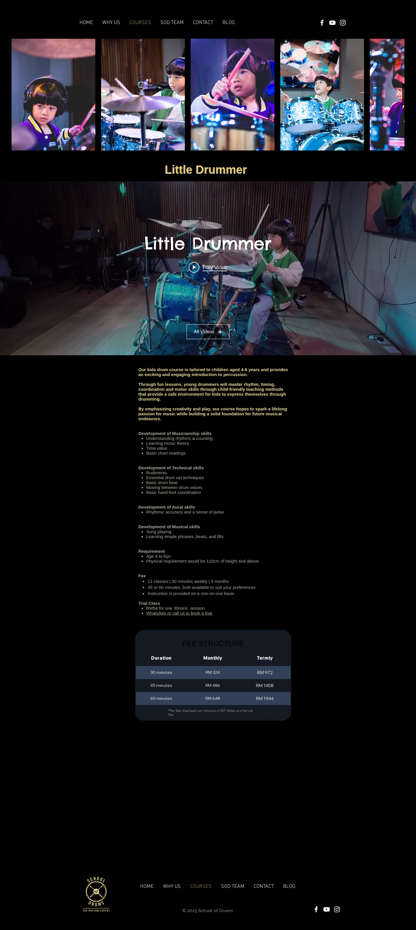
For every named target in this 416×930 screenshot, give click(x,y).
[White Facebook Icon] (322, 23)
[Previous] (262, 713)
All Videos (208, 331)
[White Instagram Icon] (343, 23)
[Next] (288, 713)
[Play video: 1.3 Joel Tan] (208, 267)
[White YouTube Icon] (332, 23)
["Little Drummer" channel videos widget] (208, 268)
